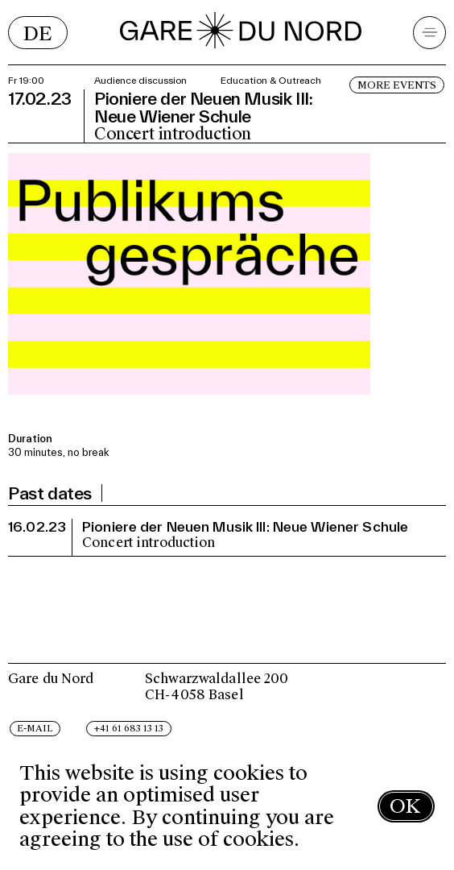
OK (405, 805)
